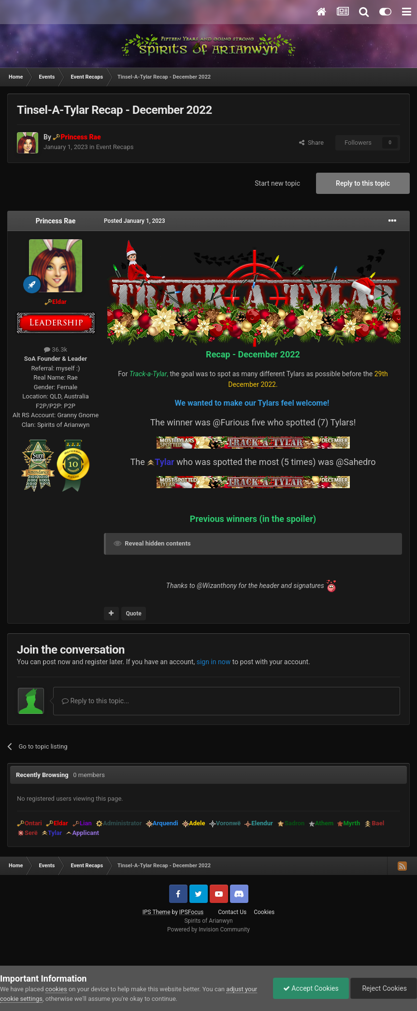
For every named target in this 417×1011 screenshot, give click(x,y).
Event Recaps (115, 146)
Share (311, 142)
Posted (134, 221)
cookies (56, 989)
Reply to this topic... (95, 701)
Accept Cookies (311, 988)
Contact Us (232, 912)
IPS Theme (157, 912)
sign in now (214, 662)
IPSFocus (191, 912)
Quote (133, 613)
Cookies (264, 912)
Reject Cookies (383, 988)
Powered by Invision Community (208, 929)
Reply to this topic (363, 183)
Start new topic (277, 183)
